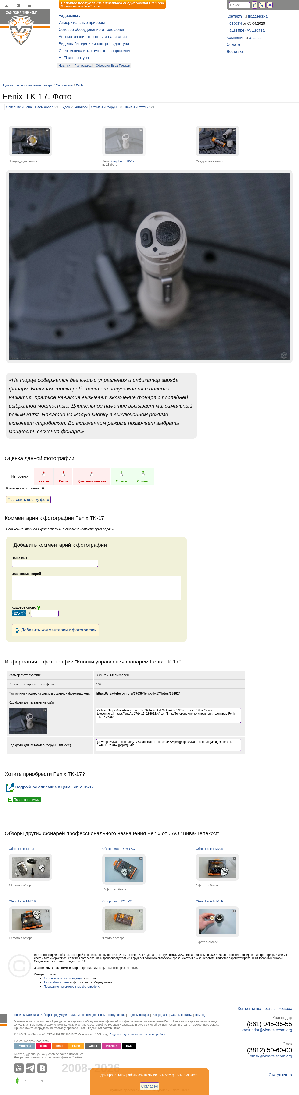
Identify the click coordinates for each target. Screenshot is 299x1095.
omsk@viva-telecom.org (271, 1056)
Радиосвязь (69, 15)
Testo (60, 1046)
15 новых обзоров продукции (63, 978)
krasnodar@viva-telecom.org (267, 1030)
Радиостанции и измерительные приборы (138, 1034)
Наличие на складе (82, 1015)
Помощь (200, 1015)
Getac (93, 1046)
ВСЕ (129, 1046)
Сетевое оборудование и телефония (92, 29)
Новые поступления (111, 1015)
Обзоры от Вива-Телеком (113, 65)
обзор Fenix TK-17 (122, 161)
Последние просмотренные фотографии (71, 986)
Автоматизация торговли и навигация (93, 37)
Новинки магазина (26, 1015)
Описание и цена (19, 107)
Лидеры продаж (139, 1015)
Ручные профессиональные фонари (27, 85)
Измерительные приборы (82, 22)
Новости (234, 23)
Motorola (25, 1046)
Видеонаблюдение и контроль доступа (94, 44)
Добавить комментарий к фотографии (55, 630)
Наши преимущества (246, 30)
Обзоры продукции (54, 1015)
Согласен (149, 1086)
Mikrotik (111, 1046)
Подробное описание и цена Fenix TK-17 (50, 787)
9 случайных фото (56, 982)
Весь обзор (44, 107)
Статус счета (280, 1075)
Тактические (64, 85)
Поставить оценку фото (28, 499)
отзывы (255, 37)
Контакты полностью (256, 1008)
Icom (43, 1046)
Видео (65, 107)
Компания (236, 37)
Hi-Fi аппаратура (74, 58)
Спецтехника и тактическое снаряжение (95, 51)
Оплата (233, 44)
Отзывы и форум (104, 107)
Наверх (285, 1008)
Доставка (235, 51)
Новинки (64, 65)
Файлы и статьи (136, 107)
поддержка (258, 16)
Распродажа (83, 65)
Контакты (235, 16)
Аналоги (81, 107)
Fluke (76, 1046)
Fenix (79, 85)
